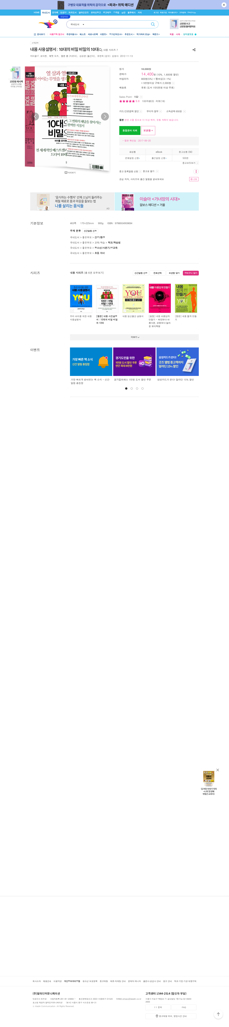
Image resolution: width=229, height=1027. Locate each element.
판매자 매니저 (134, 981)
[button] (126, 388)
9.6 (138, 101)
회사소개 (37, 981)
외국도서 (72, 12)
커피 (140, 12)
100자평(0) (148, 101)
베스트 (83, 34)
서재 (178, 34)
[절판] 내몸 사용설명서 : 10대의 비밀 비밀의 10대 (107, 319)
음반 (123, 12)
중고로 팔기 (150, 171)
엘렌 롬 (64, 56)
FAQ (184, 1007)
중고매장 (107, 12)
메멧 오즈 (54, 56)
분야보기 (41, 34)
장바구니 (191, 12)
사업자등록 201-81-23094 (62, 998)
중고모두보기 (190, 163)
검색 (153, 24)
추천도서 (129, 34)
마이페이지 (172, 12)
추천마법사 (71, 34)
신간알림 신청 (90, 230)
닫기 (224, 5)
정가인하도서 (115, 34)
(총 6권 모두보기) (94, 273)
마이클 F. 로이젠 (38, 56)
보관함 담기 (174, 273)
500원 (185, 158)
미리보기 (72, 172)
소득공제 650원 (176, 111)
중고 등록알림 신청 (130, 171)
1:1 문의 (158, 1007)
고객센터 (182, 12)
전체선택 (157, 273)
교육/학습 (100, 242)
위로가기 (218, 1015)
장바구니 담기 (190, 273)
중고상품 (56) (185, 151)
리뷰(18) (160, 101)
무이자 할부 (154, 111)
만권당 (63, 12)
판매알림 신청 (132, 158)
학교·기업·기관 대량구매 (185, 981)
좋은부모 (87, 237)
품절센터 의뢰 (129, 130)
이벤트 (103, 34)
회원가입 (163, 12)
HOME (36, 12)
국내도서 (46, 12)
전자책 (55, 12)
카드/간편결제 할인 (130, 111)
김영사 (115, 56)
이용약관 (57, 981)
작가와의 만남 (142, 34)
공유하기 (194, 50)
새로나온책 (93, 34)
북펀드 (155, 34)
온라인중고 (96, 12)
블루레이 (131, 12)
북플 (172, 34)
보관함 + (148, 130)
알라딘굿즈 (84, 12)
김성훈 (82, 56)
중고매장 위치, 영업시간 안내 (173, 1016)
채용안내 (47, 981)
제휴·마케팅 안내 (118, 981)
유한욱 (100, 56)
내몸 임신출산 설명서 (132, 316)
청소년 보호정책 (90, 981)
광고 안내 (167, 981)
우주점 (116, 12)
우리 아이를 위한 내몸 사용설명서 (81, 318)
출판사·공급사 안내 (152, 981)
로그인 (156, 12)
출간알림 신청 (158, 158)
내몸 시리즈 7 (110, 50)
